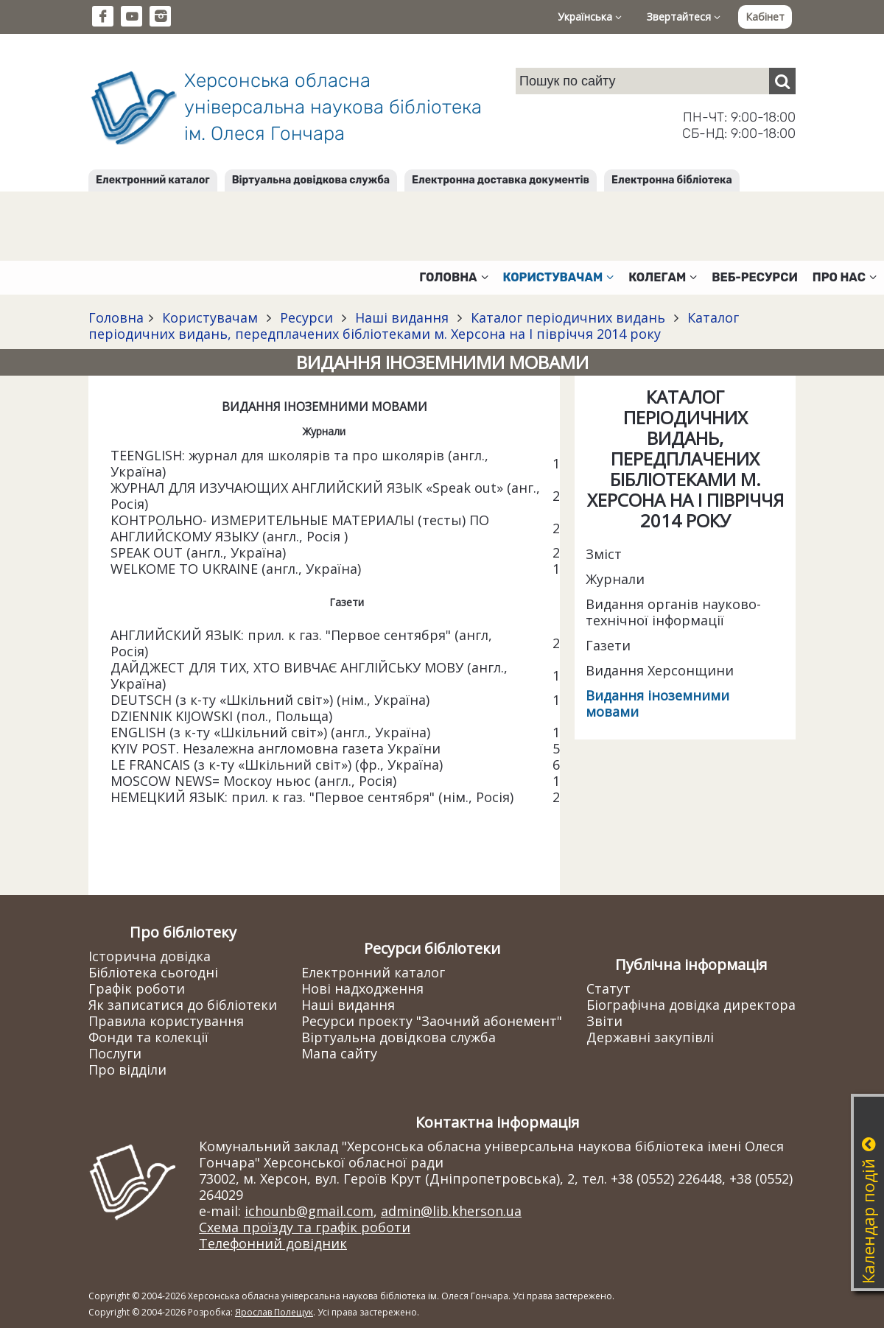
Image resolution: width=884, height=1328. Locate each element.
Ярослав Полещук (274, 1312)
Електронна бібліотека (671, 180)
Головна (116, 317)
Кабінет (765, 17)
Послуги (114, 1053)
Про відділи (127, 1069)
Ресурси (306, 317)
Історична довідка (149, 956)
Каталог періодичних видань (568, 317)
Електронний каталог (153, 180)
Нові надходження (362, 988)
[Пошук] (782, 81)
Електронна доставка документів (500, 180)
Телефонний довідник (273, 1243)
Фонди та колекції (148, 1037)
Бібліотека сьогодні (153, 972)
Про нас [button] (845, 277)
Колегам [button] (662, 277)
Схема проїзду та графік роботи (304, 1227)
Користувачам (210, 317)
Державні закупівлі (650, 1037)
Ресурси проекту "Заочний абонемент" (431, 1021)
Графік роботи (136, 988)
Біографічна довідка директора (691, 1004)
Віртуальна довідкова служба (311, 180)
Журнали (615, 579)
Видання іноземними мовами (657, 703)
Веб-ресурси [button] (755, 277)
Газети (608, 645)
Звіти (604, 1021)
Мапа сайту (339, 1053)
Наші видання (401, 317)
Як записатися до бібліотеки (182, 1004)
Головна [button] (453, 277)
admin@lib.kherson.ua (451, 1211)
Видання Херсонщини (660, 670)
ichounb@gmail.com (309, 1211)
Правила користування (166, 1021)
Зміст (604, 554)
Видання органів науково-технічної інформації (673, 612)
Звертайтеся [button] (683, 17)
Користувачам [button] (558, 277)
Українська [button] (590, 17)
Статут (608, 988)
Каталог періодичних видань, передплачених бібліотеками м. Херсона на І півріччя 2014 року (413, 325)
